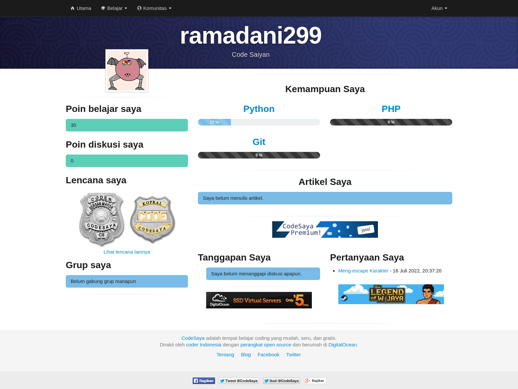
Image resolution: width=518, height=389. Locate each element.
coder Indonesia (203, 344)
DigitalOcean (342, 344)
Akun (439, 8)
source (284, 344)
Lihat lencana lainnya (127, 252)
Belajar (114, 8)
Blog (246, 354)
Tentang (225, 354)
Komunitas (154, 8)
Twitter (293, 354)
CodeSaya (192, 338)
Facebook (268, 354)
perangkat (251, 344)
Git (259, 142)
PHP (391, 109)
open (269, 344)
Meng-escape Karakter (363, 270)
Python (259, 109)
